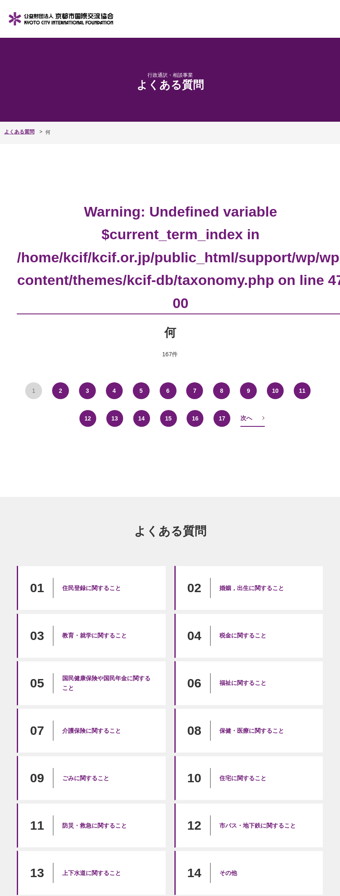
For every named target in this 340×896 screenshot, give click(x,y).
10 (275, 390)
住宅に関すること (242, 777)
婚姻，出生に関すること (251, 587)
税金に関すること (242, 635)
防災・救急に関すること (94, 825)
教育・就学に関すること (94, 635)
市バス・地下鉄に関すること (257, 825)
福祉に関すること (242, 682)
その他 (228, 872)
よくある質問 (19, 131)
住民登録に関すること (91, 587)
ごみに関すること (85, 777)
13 (114, 418)
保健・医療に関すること (251, 730)
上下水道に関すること (91, 872)
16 (195, 418)
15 (168, 418)
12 (87, 418)
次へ (246, 417)
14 (141, 418)
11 (302, 390)
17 (222, 418)
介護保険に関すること (91, 730)
